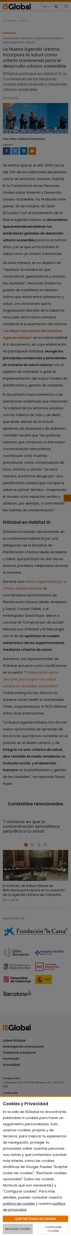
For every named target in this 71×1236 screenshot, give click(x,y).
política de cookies (19, 1203)
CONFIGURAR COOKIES (53, 1229)
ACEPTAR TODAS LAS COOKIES (35, 1219)
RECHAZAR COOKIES (17, 1229)
